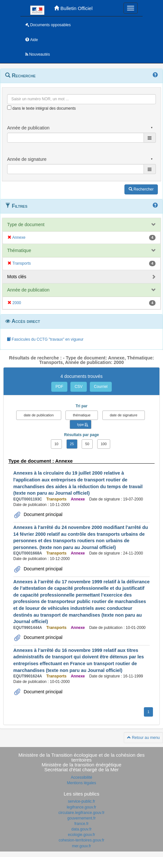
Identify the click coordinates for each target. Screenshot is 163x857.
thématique (81, 415)
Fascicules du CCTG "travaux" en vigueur (45, 339)
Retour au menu (143, 737)
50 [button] (87, 444)
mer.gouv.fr (81, 846)
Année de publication (28, 289)
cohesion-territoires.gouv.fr (81, 840)
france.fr (81, 823)
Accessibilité (81, 777)
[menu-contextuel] (9, 107)
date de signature (123, 415)
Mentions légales (81, 783)
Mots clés (16, 276)
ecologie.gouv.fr (81, 834)
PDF (59, 386)
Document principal (42, 514)
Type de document (25, 224)
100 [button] (104, 444)
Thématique (19, 250)
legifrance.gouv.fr (81, 807)
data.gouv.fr (81, 829)
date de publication (38, 415)
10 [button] (56, 444)
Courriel (101, 386)
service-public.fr (81, 801)
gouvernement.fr (81, 818)
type (80, 424)
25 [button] (72, 444)
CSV (79, 386)
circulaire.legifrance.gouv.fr (81, 812)
